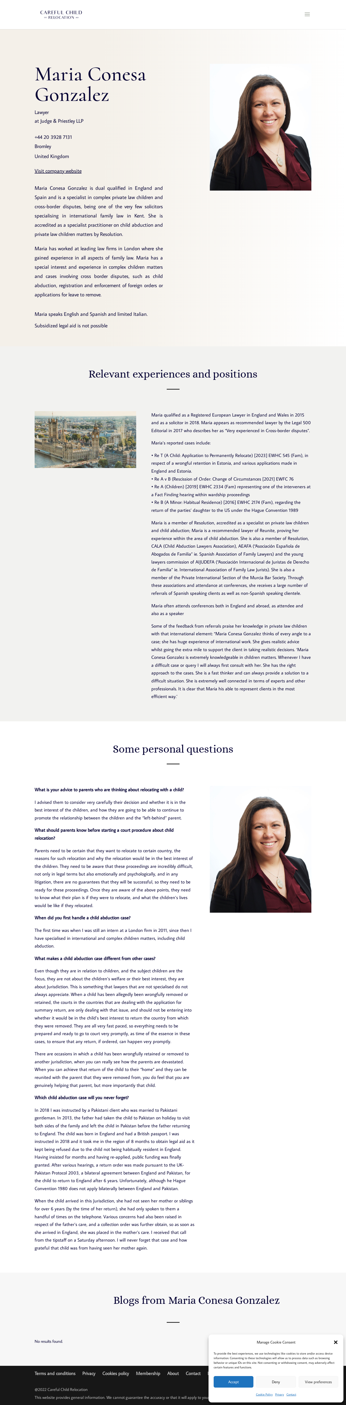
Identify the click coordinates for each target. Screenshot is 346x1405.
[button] (335, 1342)
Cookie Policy (264, 1394)
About (173, 1373)
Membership (148, 1373)
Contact (291, 1394)
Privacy (279, 1394)
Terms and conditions (55, 1373)
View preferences (318, 1381)
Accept (233, 1381)
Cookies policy (115, 1373)
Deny (276, 1381)
